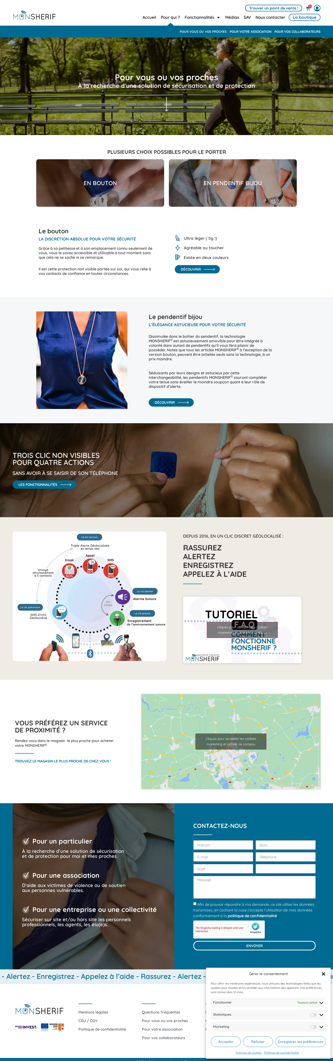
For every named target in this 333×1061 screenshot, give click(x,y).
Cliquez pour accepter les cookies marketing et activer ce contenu (242, 630)
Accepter (225, 1041)
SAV (247, 17)
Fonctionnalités (202, 17)
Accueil (149, 17)
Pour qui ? (170, 17)
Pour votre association (250, 31)
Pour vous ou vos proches (203, 31)
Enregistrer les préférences (300, 1041)
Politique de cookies (249, 1052)
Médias (232, 17)
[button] (323, 974)
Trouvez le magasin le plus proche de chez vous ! (63, 761)
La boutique (304, 17)
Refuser (258, 1041)
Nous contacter (270, 17)
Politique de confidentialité (281, 1052)
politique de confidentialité (252, 915)
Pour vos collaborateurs (297, 31)
